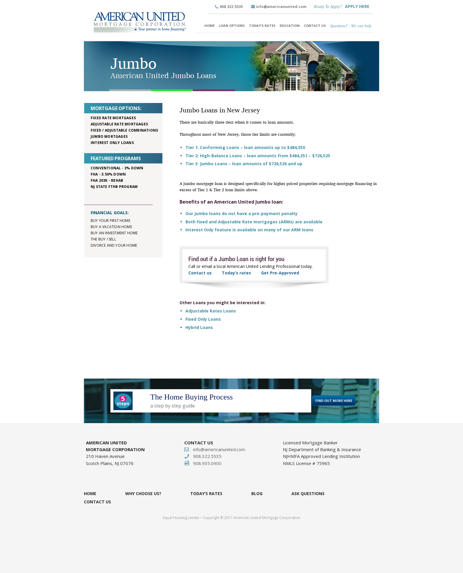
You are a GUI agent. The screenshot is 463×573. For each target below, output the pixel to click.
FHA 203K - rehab (107, 180)
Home (209, 25)
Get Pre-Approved (280, 273)
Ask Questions (308, 493)
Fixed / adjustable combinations (124, 130)
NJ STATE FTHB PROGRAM (114, 186)
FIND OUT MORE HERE (333, 400)
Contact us (200, 273)
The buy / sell (103, 239)
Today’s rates (236, 273)
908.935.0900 (207, 463)
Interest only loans (112, 142)
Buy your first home (110, 220)
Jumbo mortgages (109, 136)
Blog (257, 493)
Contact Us (315, 25)
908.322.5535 (231, 6)
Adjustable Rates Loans (210, 311)
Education (290, 25)
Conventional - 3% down (117, 168)
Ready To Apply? (328, 6)
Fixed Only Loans (203, 319)
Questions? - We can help (350, 25)
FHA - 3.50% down (108, 174)
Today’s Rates (206, 493)
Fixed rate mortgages (113, 117)
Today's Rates (262, 25)
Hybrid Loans (199, 327)
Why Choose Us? (143, 493)
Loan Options (232, 25)
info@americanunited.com (281, 6)
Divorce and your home (114, 245)
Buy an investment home (114, 232)
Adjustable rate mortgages (119, 124)
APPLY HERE (357, 6)
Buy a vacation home (111, 226)
